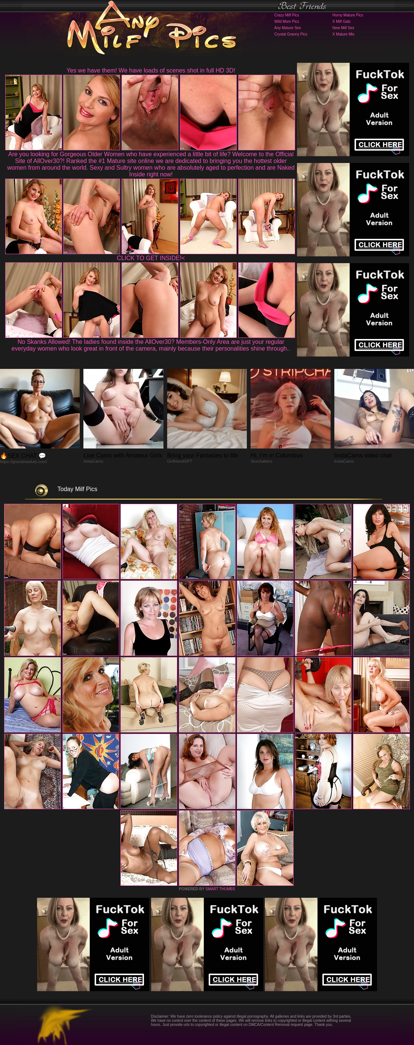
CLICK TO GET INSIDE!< (151, 258)
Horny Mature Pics (347, 15)
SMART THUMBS (220, 889)
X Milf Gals (341, 21)
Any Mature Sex (288, 28)
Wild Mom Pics (287, 21)
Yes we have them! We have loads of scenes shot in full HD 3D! (151, 70)
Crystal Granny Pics (291, 34)
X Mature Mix (343, 34)
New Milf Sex (343, 28)
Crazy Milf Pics (287, 15)
